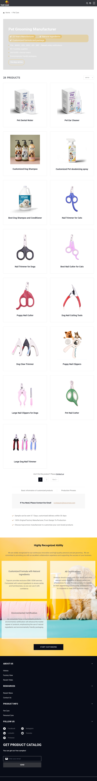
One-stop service (16, 62)
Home (8, 13)
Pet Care (6, 711)
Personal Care (8, 715)
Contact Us (7, 698)
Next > (54, 480)
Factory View (8, 675)
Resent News (8, 693)
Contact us (60, 474)
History (5, 671)
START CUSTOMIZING (48, 647)
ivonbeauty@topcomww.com (64, 503)
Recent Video (8, 680)
